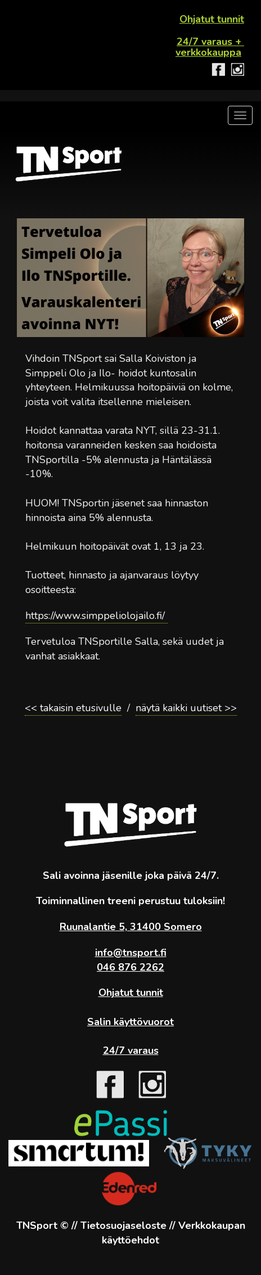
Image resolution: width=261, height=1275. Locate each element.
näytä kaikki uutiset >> (186, 708)
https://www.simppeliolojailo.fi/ (96, 615)
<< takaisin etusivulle (73, 708)
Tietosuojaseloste (123, 1225)
